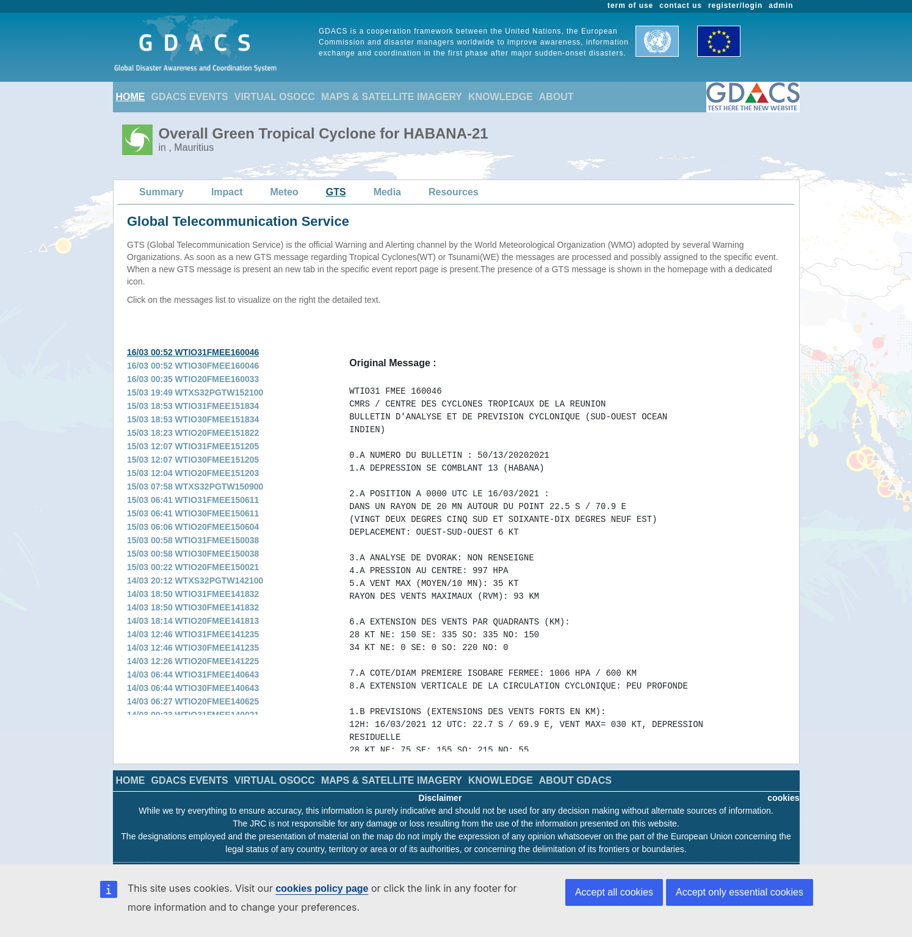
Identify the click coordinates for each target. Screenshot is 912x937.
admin (781, 5)
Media (387, 192)
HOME (130, 97)
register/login (735, 5)
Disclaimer (440, 798)
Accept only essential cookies (739, 892)
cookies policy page (321, 888)
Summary (161, 192)
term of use (630, 5)
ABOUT (556, 97)
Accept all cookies (614, 892)
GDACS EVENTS (189, 97)
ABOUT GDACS (575, 780)
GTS (336, 192)
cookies (783, 798)
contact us (680, 5)
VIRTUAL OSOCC (274, 97)
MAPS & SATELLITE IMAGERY (391, 97)
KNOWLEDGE (500, 97)
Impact (227, 192)
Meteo (284, 192)
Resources (454, 192)
